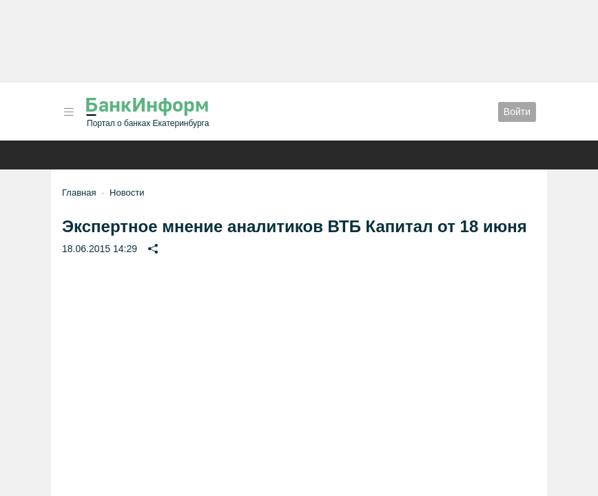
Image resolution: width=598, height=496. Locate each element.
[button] (69, 112)
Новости (127, 192)
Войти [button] (517, 111)
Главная (79, 192)
